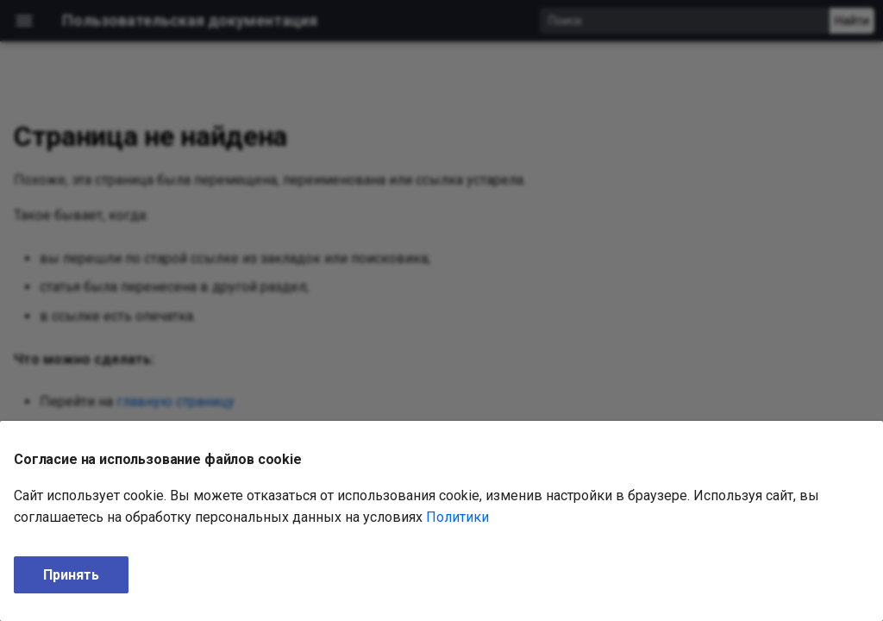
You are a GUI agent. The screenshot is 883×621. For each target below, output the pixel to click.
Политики (457, 517)
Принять (71, 575)
